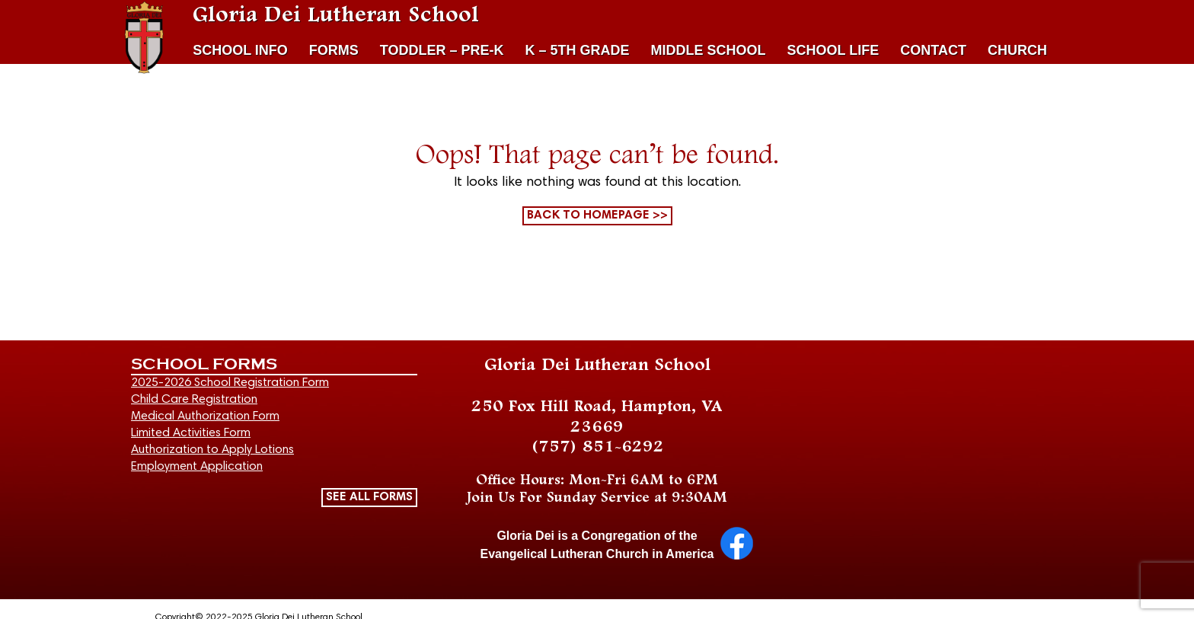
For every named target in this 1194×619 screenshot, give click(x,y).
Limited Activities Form (191, 433)
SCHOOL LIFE (833, 50)
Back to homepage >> (597, 215)
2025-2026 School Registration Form (230, 383)
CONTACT (933, 50)
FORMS (334, 50)
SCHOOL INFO (240, 50)
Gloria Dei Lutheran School (336, 15)
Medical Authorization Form (205, 416)
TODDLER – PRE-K (442, 50)
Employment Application (197, 467)
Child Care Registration (194, 400)
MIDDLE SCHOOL (708, 50)
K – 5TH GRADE (577, 50)
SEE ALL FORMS (369, 497)
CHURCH (1017, 50)
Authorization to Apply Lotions (212, 450)
